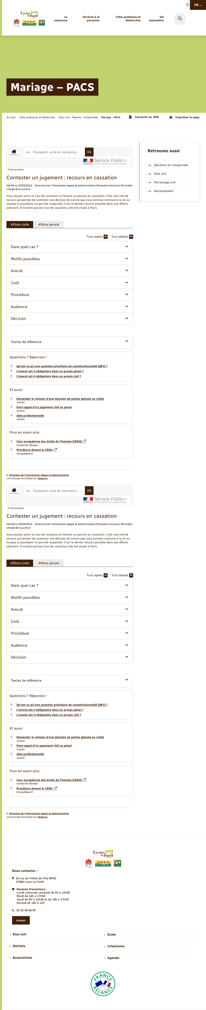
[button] (70, 247)
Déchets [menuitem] (17, 946)
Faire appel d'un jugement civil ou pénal (44, 407)
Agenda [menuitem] (111, 958)
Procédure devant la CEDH (36, 450)
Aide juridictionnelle (30, 415)
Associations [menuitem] (21, 958)
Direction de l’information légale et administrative (39, 475)
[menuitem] (60, 19)
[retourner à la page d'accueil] (29, 19)
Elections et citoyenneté (168, 165)
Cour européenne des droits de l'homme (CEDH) (51, 441)
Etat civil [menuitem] (18, 934)
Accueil (11, 117)
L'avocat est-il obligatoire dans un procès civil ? (48, 376)
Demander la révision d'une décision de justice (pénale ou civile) (60, 399)
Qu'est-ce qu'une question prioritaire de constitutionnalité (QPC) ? (61, 366)
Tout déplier (122, 237)
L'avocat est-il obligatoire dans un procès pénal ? (49, 371)
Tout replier (97, 237)
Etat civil (157, 174)
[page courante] (110, 117)
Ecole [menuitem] (110, 934)
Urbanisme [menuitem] (114, 946)
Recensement (160, 191)
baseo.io (42, 478)
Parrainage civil (161, 182)
